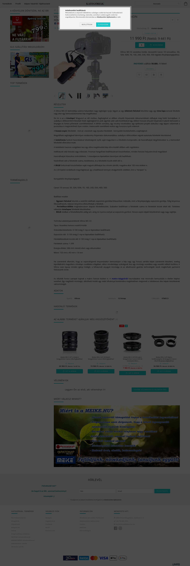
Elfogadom (103, 24)
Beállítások (87, 24)
